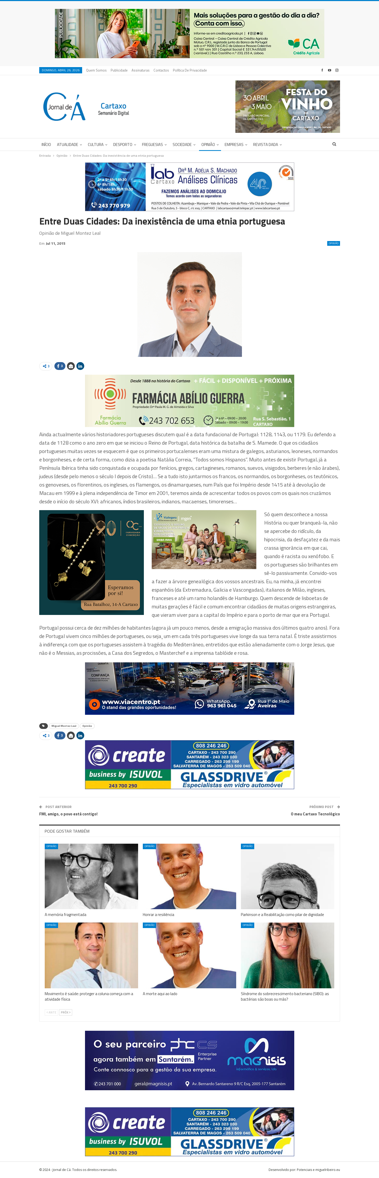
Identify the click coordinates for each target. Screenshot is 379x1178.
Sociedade (182, 144)
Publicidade (119, 70)
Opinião (208, 144)
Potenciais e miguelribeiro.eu (318, 1170)
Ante (51, 1012)
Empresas (234, 144)
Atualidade (67, 144)
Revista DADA (265, 144)
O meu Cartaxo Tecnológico (315, 814)
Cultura (96, 144)
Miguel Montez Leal (64, 726)
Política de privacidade (190, 70)
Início (46, 144)
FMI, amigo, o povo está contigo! (68, 814)
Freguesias (152, 144)
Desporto (122, 144)
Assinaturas (141, 70)
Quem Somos (96, 70)
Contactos (161, 70)
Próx (65, 1012)
